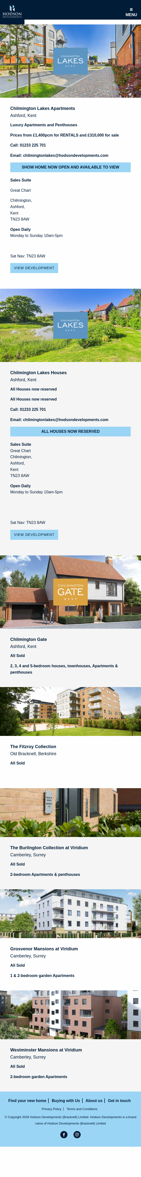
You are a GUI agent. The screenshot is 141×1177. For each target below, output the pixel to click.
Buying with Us (66, 1101)
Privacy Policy (51, 1109)
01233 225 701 (33, 145)
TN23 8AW (19, 219)
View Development (34, 268)
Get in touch (119, 1101)
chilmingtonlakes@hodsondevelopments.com (65, 155)
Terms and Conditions (82, 1109)
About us (94, 1101)
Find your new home (27, 1101)
